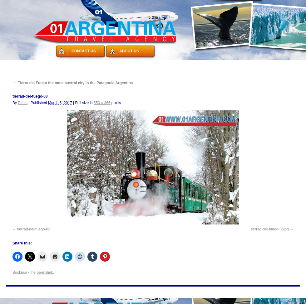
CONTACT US (84, 51)
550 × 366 (102, 103)
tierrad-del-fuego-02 (33, 229)
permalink (45, 272)
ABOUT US (129, 51)
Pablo (22, 103)
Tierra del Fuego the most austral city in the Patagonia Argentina (72, 83)
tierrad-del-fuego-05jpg (270, 229)
